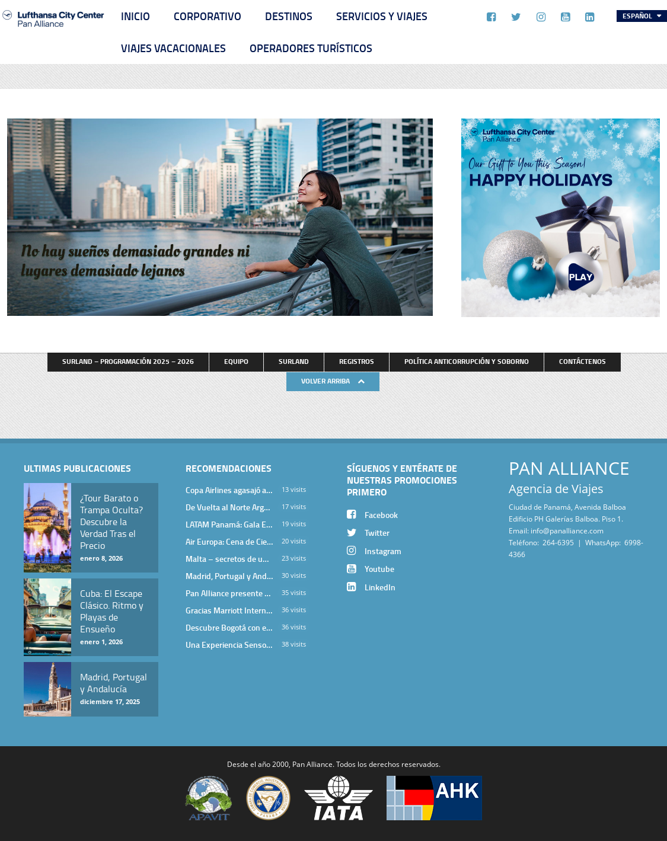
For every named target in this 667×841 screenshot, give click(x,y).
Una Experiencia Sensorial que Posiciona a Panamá (229, 644)
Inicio (135, 16)
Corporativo (207, 16)
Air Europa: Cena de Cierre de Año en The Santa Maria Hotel (229, 541)
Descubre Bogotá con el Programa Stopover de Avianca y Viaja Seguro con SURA (229, 627)
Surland (294, 361)
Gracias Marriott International (229, 610)
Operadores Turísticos (311, 48)
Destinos (288, 16)
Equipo (236, 361)
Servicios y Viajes (381, 16)
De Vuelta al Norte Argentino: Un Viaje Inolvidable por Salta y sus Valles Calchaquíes (229, 507)
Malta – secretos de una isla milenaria (229, 558)
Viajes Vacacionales (173, 48)
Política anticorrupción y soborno (466, 361)
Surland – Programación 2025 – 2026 (128, 361)
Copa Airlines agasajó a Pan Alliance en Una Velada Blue (229, 489)
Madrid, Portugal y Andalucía (229, 575)
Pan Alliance (312, 764)
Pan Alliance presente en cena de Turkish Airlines (229, 593)
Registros (356, 361)
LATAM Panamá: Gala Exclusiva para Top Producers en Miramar (229, 524)
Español (638, 16)
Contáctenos (582, 361)
